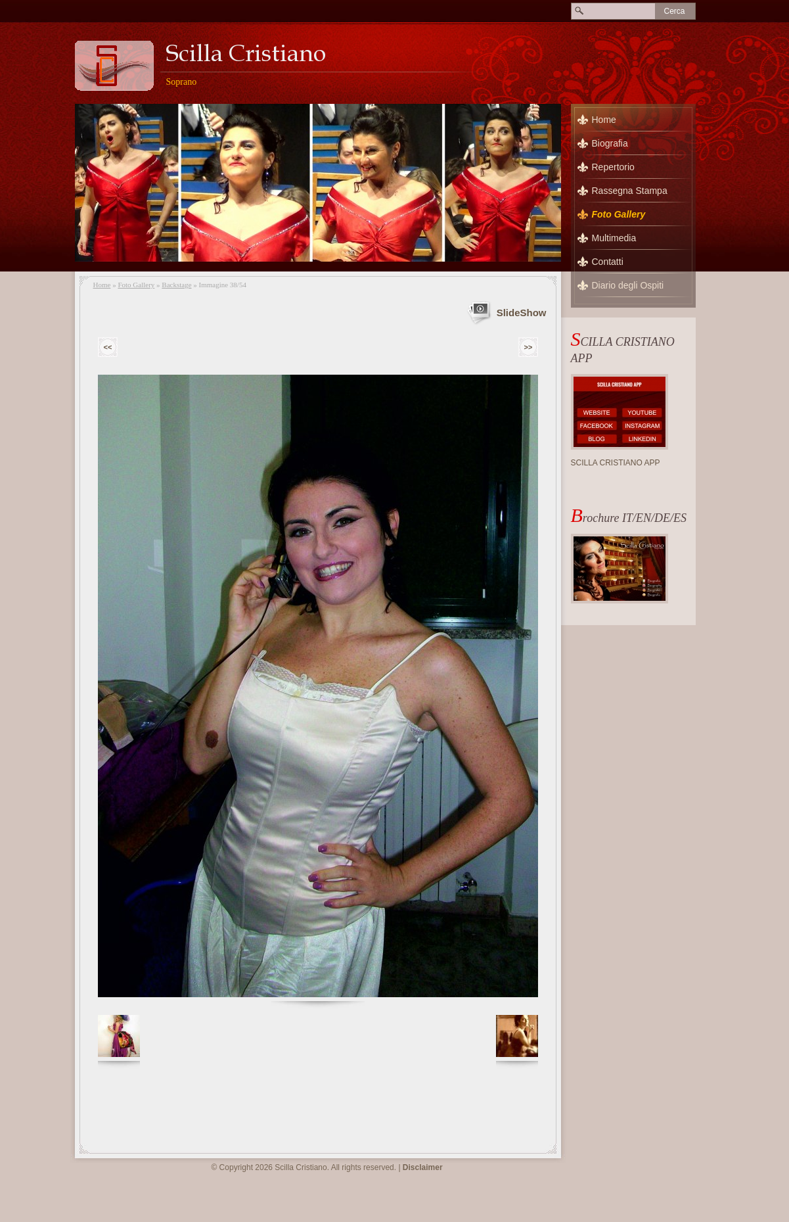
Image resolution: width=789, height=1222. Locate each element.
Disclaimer (423, 1167)
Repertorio (613, 167)
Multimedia (614, 238)
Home (102, 285)
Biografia (610, 143)
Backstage (176, 285)
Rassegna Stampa (629, 190)
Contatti (607, 261)
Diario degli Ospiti (628, 285)
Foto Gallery (136, 285)
